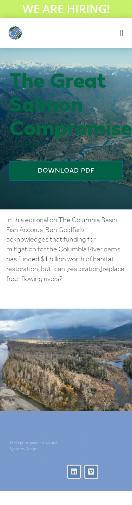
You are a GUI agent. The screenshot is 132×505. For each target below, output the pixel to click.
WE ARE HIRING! (66, 9)
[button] (121, 33)
